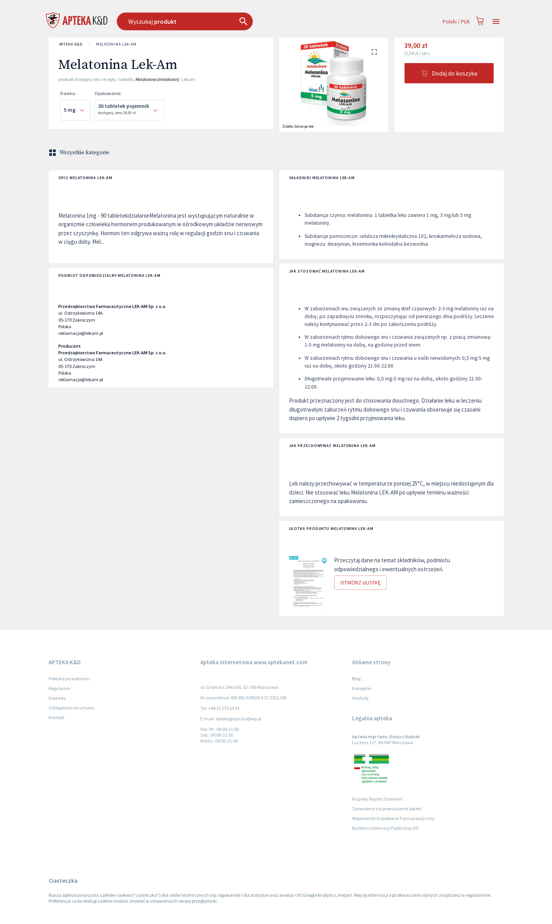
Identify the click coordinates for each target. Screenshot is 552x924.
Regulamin (59, 688)
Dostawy (57, 698)
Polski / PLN (456, 21)
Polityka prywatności (69, 678)
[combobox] (225, 21)
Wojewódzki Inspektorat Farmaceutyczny (393, 818)
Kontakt (57, 717)
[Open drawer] (496, 21)
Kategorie (361, 688)
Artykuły (360, 698)
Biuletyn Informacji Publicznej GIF (385, 828)
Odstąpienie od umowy (72, 708)
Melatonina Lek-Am (116, 44)
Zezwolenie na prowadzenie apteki (386, 808)
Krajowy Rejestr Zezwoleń (377, 799)
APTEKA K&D (71, 44)
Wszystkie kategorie (80, 152)
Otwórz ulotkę (360, 583)
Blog (356, 678)
